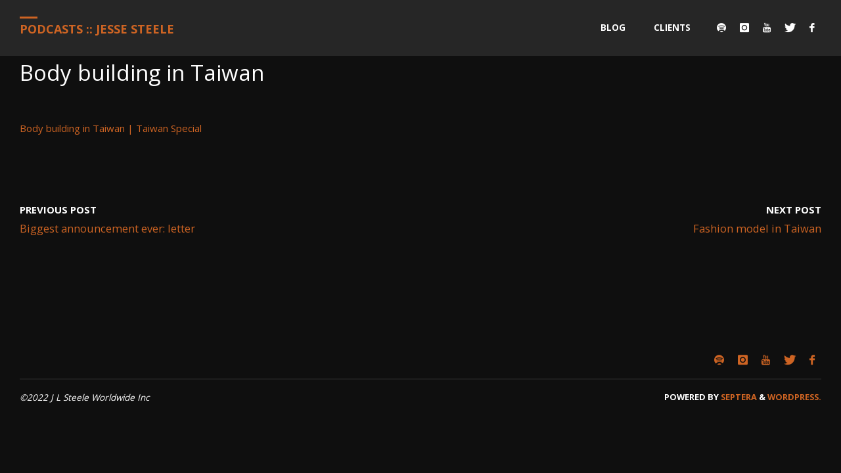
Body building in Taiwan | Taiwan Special (111, 128)
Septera (738, 397)
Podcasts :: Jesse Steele (97, 29)
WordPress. (794, 397)
